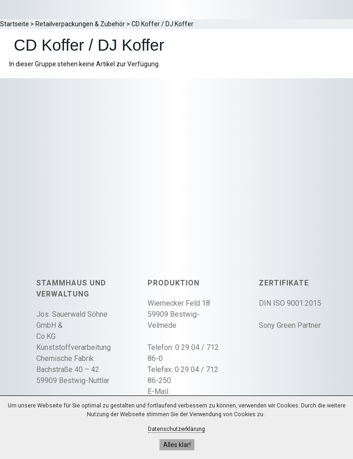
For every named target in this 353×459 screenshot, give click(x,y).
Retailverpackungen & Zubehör (80, 24)
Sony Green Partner (290, 325)
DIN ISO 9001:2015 (290, 303)
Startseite (14, 24)
